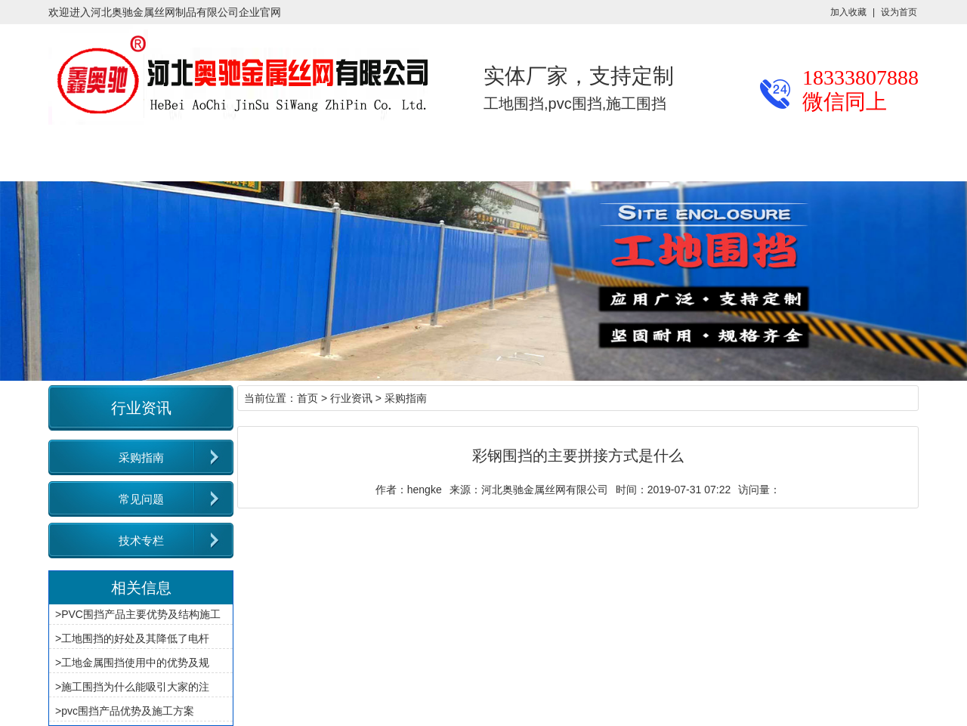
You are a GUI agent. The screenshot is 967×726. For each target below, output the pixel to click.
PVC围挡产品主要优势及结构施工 (141, 614)
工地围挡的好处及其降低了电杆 (135, 638)
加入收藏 (848, 12)
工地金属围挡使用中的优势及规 (135, 662)
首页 (307, 398)
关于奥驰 (532, 155)
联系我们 (628, 155)
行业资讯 (242, 155)
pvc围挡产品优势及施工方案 (127, 711)
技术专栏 (141, 540)
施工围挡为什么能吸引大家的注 (135, 687)
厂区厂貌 (435, 155)
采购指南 (141, 457)
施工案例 (338, 155)
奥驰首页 (48, 155)
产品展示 (145, 155)
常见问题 (141, 499)
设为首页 (899, 12)
